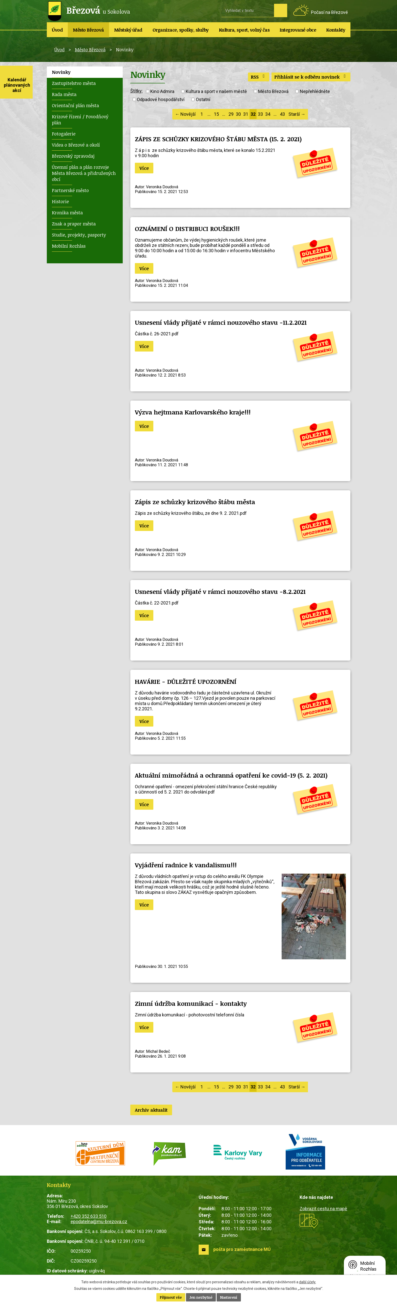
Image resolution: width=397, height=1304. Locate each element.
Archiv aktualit (151, 1110)
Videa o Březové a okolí (76, 145)
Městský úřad (128, 30)
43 (282, 114)
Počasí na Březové (329, 12)
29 (231, 114)
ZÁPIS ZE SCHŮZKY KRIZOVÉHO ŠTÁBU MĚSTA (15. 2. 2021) (218, 139)
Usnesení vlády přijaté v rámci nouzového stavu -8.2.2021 (220, 591)
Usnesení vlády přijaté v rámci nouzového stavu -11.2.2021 (221, 322)
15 (216, 114)
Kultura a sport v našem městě (216, 91)
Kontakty (335, 30)
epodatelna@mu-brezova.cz (99, 1221)
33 (260, 114)
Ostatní (203, 99)
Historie (60, 201)
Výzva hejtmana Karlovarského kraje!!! (192, 412)
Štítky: (136, 91)
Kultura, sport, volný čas (244, 30)
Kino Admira (162, 91)
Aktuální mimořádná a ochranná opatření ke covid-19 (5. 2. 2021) (231, 775)
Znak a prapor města (74, 224)
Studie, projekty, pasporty (79, 235)
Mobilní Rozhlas (69, 246)
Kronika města (67, 212)
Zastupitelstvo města (74, 83)
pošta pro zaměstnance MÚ (242, 1249)
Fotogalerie (63, 134)
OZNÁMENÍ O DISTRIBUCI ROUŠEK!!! (187, 228)
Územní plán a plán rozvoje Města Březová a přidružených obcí (84, 173)
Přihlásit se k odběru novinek (311, 77)
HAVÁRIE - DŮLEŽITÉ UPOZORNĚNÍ (185, 681)
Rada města (64, 94)
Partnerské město (70, 190)
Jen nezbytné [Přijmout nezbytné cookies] (201, 1297)
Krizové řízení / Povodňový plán (80, 119)
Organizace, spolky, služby (181, 30)
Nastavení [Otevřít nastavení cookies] (228, 1297)
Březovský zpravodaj (73, 156)
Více (144, 168)
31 (245, 114)
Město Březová (88, 30)
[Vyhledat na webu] (247, 10)
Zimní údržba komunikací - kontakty (191, 1003)
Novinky (61, 72)
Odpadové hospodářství (160, 99)
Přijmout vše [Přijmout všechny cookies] (171, 1297)
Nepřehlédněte (315, 91)
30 (238, 114)
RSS (259, 77)
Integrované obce (298, 30)
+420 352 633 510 (89, 1216)
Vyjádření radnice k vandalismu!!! (186, 865)
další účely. (307, 1282)
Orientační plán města (75, 105)
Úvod (57, 30)
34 (267, 114)
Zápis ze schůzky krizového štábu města (195, 502)
